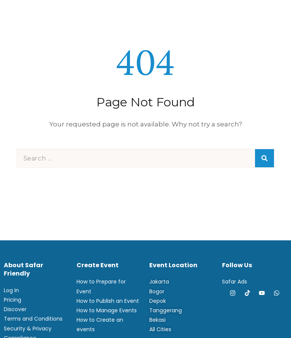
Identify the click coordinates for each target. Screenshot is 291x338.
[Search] (264, 158)
